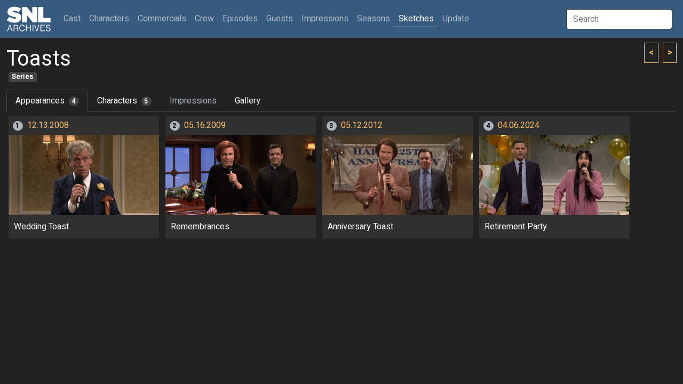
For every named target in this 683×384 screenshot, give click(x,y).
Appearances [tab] (47, 100)
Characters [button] (109, 18)
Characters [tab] (124, 100)
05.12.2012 (362, 125)
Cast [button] (74, 18)
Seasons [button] (373, 18)
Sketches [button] (416, 18)
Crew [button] (204, 18)
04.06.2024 (518, 125)
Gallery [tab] (247, 100)
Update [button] (455, 18)
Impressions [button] (324, 18)
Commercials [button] (162, 18)
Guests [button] (279, 18)
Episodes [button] (240, 18)
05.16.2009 (205, 125)
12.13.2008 (48, 125)
